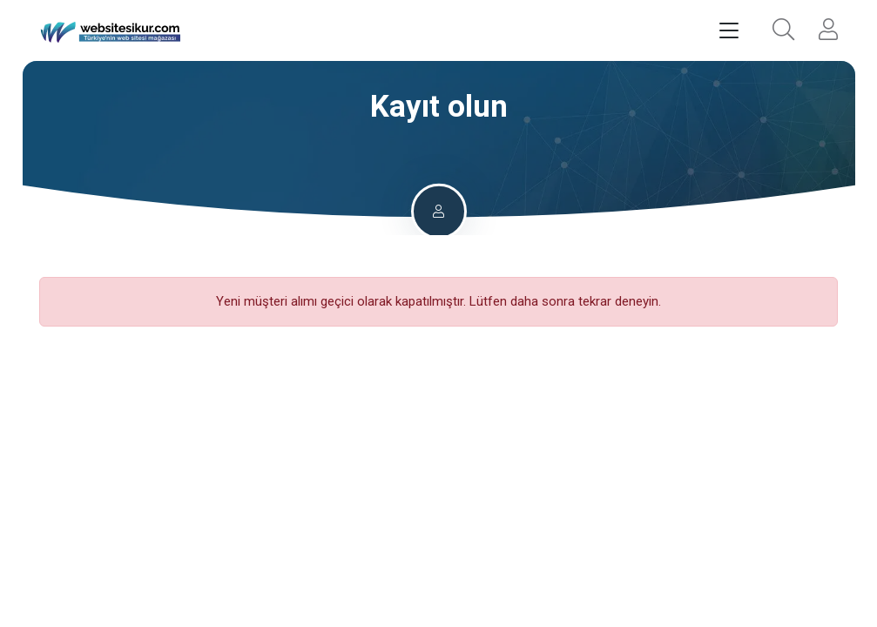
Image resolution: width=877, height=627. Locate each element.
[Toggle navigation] (729, 31)
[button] (783, 31)
